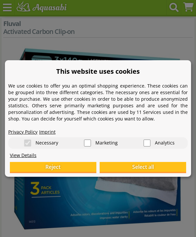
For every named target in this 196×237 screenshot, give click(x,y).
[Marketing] (87, 143)
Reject (53, 167)
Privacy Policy (22, 132)
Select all (143, 167)
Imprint (47, 132)
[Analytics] (147, 143)
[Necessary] (27, 143)
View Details (23, 155)
